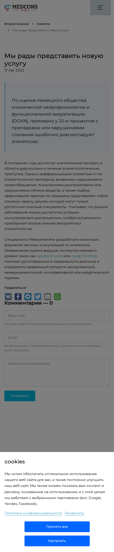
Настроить (57, 541)
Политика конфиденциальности (33, 513)
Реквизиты (74, 513)
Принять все (57, 527)
